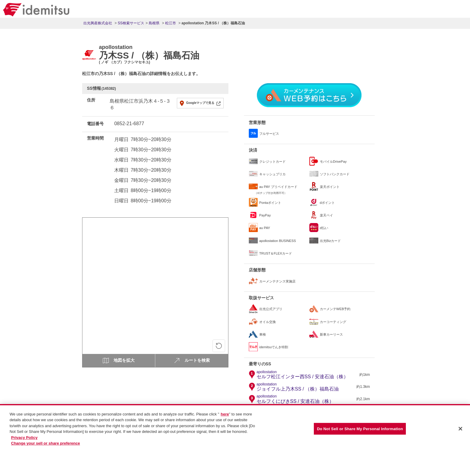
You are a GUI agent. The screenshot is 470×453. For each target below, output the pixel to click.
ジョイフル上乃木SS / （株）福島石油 (298, 386)
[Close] (460, 431)
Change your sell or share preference (45, 446)
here (225, 416)
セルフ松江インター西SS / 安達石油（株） (303, 374)
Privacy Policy (24, 440)
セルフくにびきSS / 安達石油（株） (295, 398)
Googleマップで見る (200, 102)
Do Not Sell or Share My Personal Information (360, 431)
